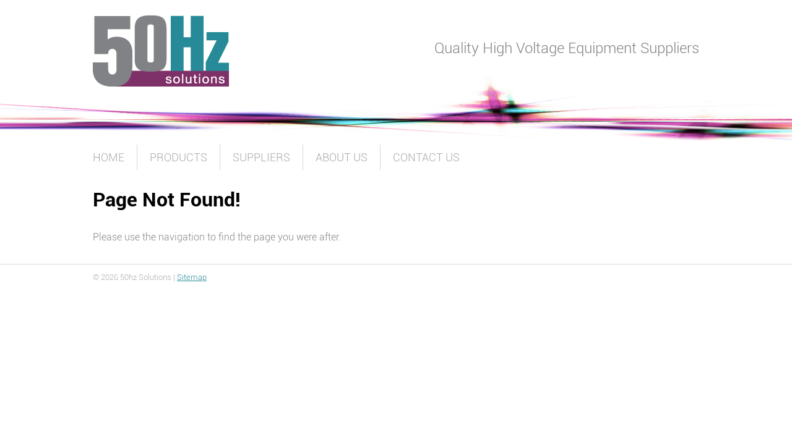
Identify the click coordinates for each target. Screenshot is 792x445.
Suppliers (261, 157)
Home (108, 157)
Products (178, 157)
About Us (342, 157)
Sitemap (192, 277)
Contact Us (426, 157)
